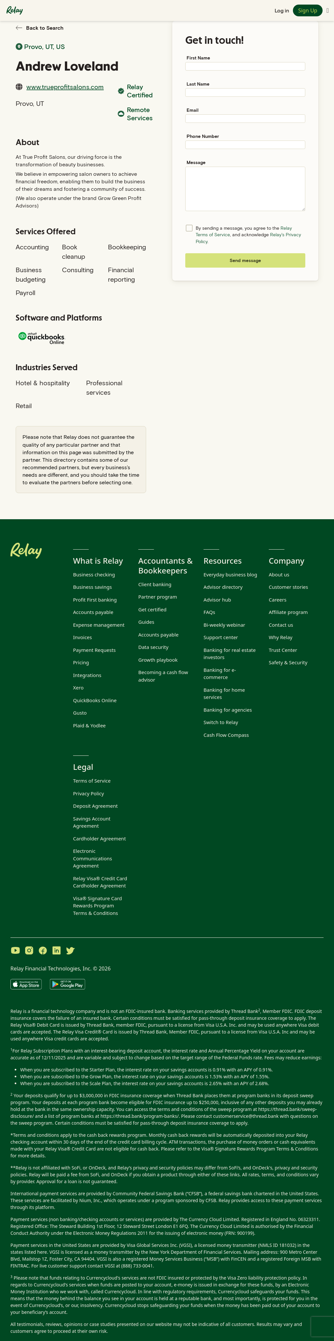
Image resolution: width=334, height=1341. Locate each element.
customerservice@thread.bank (246, 1116)
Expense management (99, 624)
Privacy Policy (88, 793)
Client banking (155, 584)
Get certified (152, 609)
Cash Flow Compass (226, 735)
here (42, 1252)
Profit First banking (95, 599)
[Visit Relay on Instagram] (29, 951)
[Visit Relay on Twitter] (70, 951)
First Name (198, 57)
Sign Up (307, 10)
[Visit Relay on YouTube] (15, 951)
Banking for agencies (228, 709)
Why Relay (281, 637)
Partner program (157, 596)
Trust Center (283, 650)
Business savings (92, 587)
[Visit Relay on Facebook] (43, 951)
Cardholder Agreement (99, 838)
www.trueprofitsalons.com (65, 87)
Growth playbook (158, 659)
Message (196, 162)
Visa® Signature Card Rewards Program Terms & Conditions (97, 905)
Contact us (281, 624)
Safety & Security (288, 662)
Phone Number (203, 136)
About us (279, 574)
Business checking (94, 574)
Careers (277, 599)
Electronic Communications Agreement (92, 858)
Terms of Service (92, 780)
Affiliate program (288, 612)
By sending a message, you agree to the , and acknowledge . (248, 234)
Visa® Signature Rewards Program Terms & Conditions (259, 1149)
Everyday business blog (230, 574)
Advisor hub (217, 599)
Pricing (81, 662)
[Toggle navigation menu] (327, 10)
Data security (153, 647)
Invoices (82, 637)
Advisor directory (223, 587)
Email (193, 110)
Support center (221, 637)
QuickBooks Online (95, 700)
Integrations (87, 675)
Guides (146, 622)
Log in (282, 10)
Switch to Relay (221, 722)
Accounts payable (93, 612)
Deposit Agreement (95, 806)
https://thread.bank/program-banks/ (139, 1116)
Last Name (198, 84)
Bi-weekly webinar (224, 624)
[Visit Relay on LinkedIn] (56, 951)
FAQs (209, 612)
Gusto (80, 712)
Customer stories (288, 587)
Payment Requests (94, 650)
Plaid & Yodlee (89, 725)
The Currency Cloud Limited (209, 1219)
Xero (78, 687)
